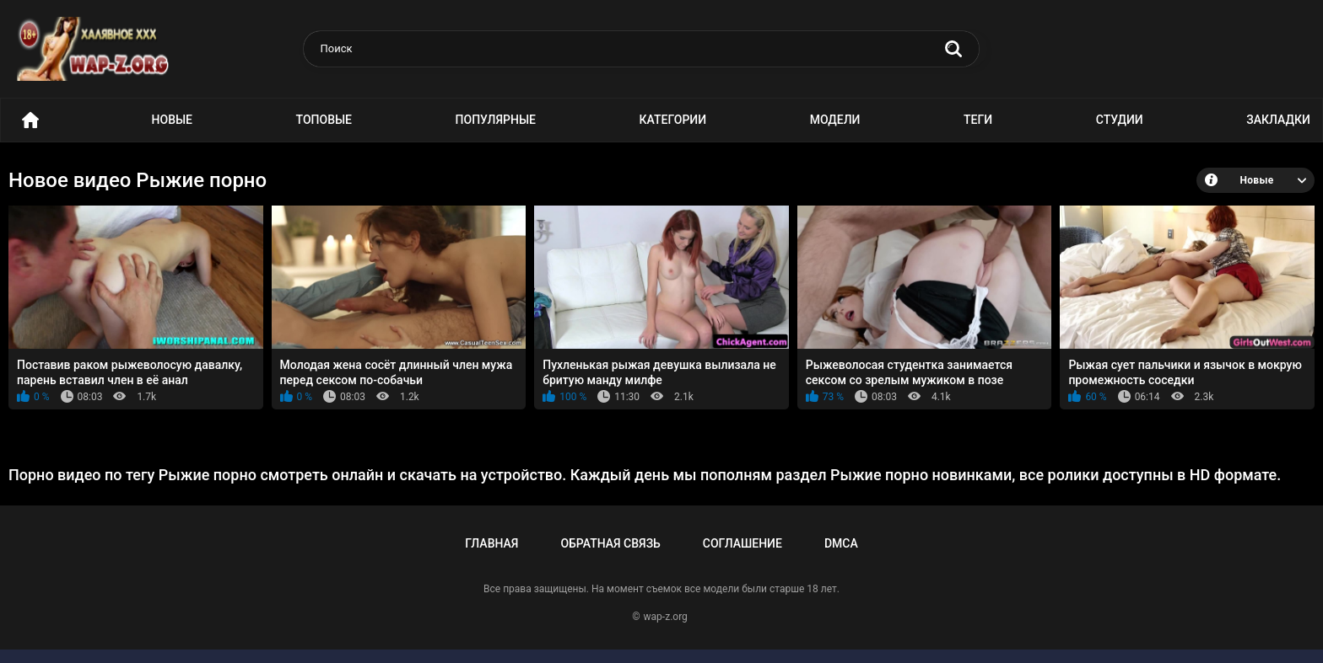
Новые (172, 119)
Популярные (496, 119)
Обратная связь (610, 543)
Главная (491, 543)
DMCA (841, 543)
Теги (978, 119)
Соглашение (742, 543)
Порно (30, 120)
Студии (1119, 119)
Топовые (324, 119)
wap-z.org (666, 617)
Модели (835, 119)
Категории (673, 119)
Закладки (1278, 119)
